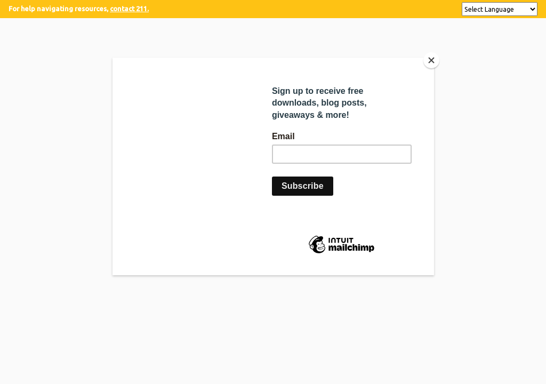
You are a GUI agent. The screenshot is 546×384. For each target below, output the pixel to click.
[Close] (431, 60)
